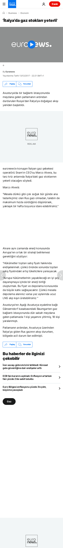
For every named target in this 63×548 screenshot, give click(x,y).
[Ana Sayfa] (4, 13)
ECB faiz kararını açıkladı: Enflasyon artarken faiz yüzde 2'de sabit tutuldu (27, 377)
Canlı (55, 4)
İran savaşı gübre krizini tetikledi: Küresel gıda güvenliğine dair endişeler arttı (25, 366)
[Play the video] (31, 44)
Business (12, 13)
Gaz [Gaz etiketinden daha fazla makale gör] (9, 401)
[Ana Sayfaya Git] (12, 4)
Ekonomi (24, 13)
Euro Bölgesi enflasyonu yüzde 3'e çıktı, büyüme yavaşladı (24, 388)
